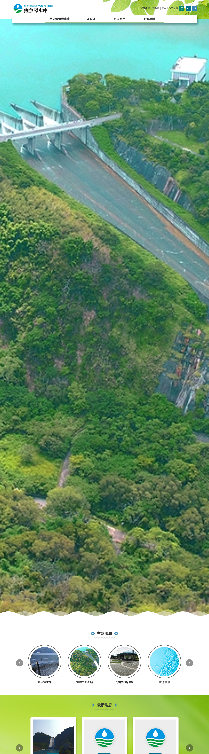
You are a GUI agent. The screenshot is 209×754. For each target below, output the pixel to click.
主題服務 (104, 634)
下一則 (189, 662)
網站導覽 (145, 8)
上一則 (19, 662)
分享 (188, 8)
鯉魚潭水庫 (43, 8)
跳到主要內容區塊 (1, 1)
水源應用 (119, 19)
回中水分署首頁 (170, 8)
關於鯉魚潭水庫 (59, 19)
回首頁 (155, 8)
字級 (181, 8)
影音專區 (149, 19)
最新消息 (104, 705)
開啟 (194, 8)
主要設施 (89, 19)
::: (1, 1)
